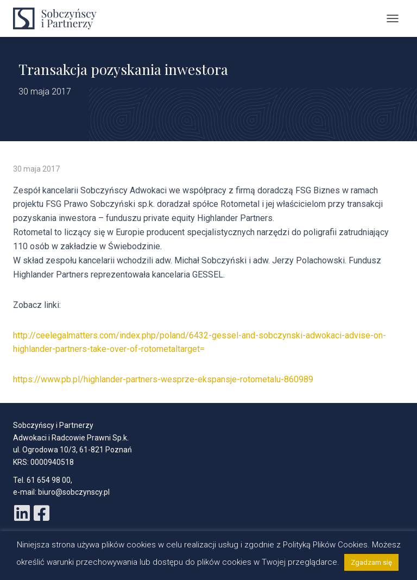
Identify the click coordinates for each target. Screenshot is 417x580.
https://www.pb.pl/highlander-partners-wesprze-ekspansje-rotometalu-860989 (163, 379)
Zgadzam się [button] (371, 562)
